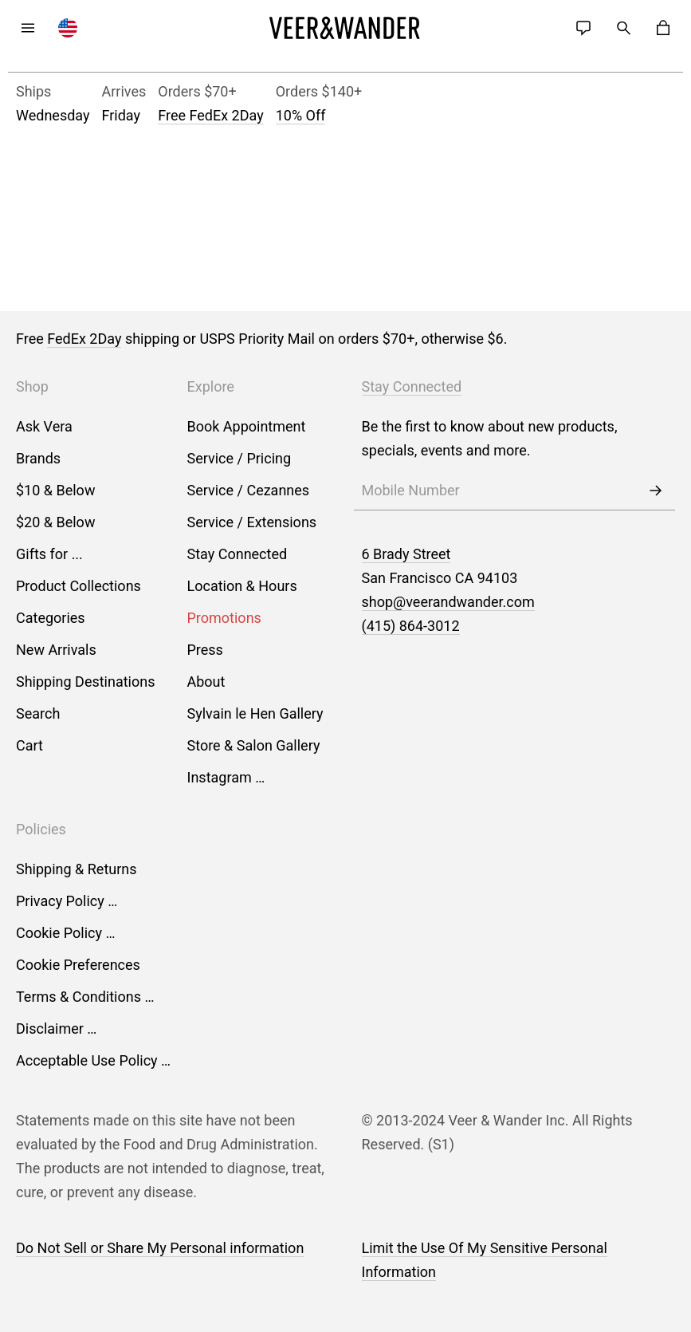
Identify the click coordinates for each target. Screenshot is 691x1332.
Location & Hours (242, 585)
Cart (29, 745)
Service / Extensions (252, 522)
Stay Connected (237, 554)
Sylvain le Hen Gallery (255, 713)
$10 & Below (55, 490)
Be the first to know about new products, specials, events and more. (490, 438)
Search (38, 713)
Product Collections (78, 585)
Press (205, 649)
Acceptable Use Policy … (93, 1060)
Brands (38, 458)
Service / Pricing (239, 458)
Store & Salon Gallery (253, 745)
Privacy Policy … (66, 901)
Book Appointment (246, 426)
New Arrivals (56, 649)
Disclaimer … (56, 1028)
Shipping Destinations (85, 681)
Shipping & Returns (76, 869)
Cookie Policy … (65, 932)
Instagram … (226, 777)
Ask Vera (44, 426)
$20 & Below (55, 522)
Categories (50, 617)
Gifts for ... (49, 554)
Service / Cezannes (248, 490)
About (206, 681)
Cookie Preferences (78, 964)
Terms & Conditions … (85, 996)
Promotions (224, 617)
